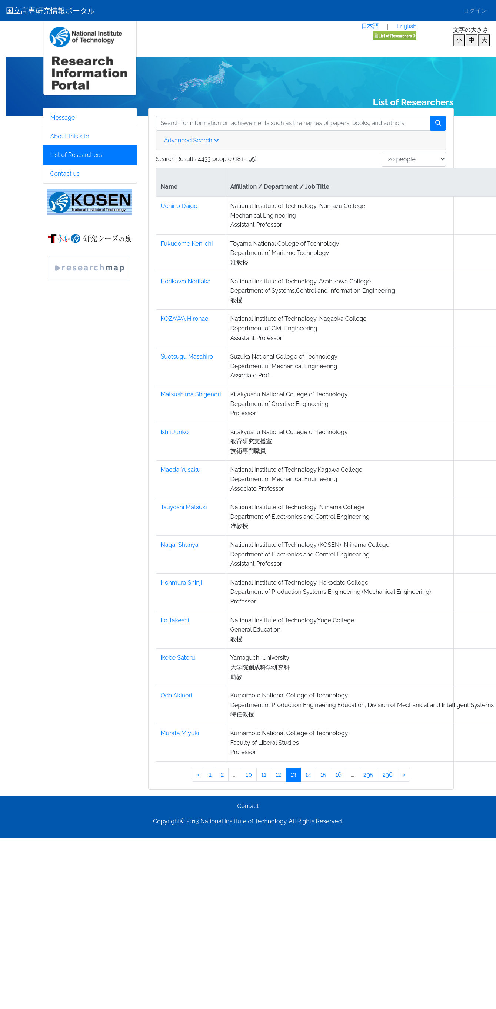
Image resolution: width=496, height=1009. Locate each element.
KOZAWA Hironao (185, 318)
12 (278, 774)
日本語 (370, 26)
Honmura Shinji (181, 582)
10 (249, 774)
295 (368, 774)
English (407, 26)
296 (388, 774)
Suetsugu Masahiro (187, 356)
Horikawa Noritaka (186, 281)
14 (308, 774)
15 (323, 774)
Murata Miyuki (180, 733)
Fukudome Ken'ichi (187, 243)
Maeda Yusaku (181, 469)
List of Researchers (76, 154)
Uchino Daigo (179, 205)
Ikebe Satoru (178, 657)
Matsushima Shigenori (191, 394)
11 (263, 774)
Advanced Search (191, 140)
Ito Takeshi (175, 620)
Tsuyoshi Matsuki (184, 507)
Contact (248, 806)
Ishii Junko (175, 431)
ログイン (475, 10)
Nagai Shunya (180, 544)
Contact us (65, 173)
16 (339, 774)
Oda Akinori (176, 695)
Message (62, 117)
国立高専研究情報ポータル (50, 10)
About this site (69, 136)
